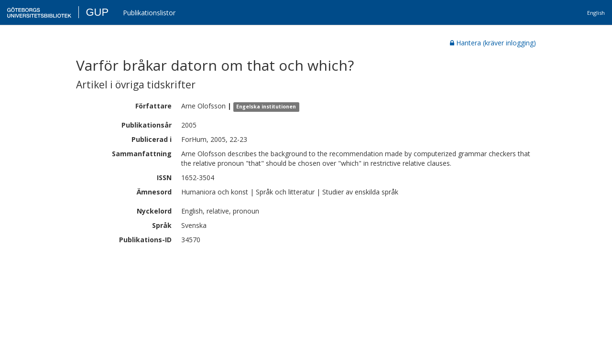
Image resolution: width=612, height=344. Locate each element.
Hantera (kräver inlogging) (493, 42)
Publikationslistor (149, 12)
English (596, 12)
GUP (97, 12)
